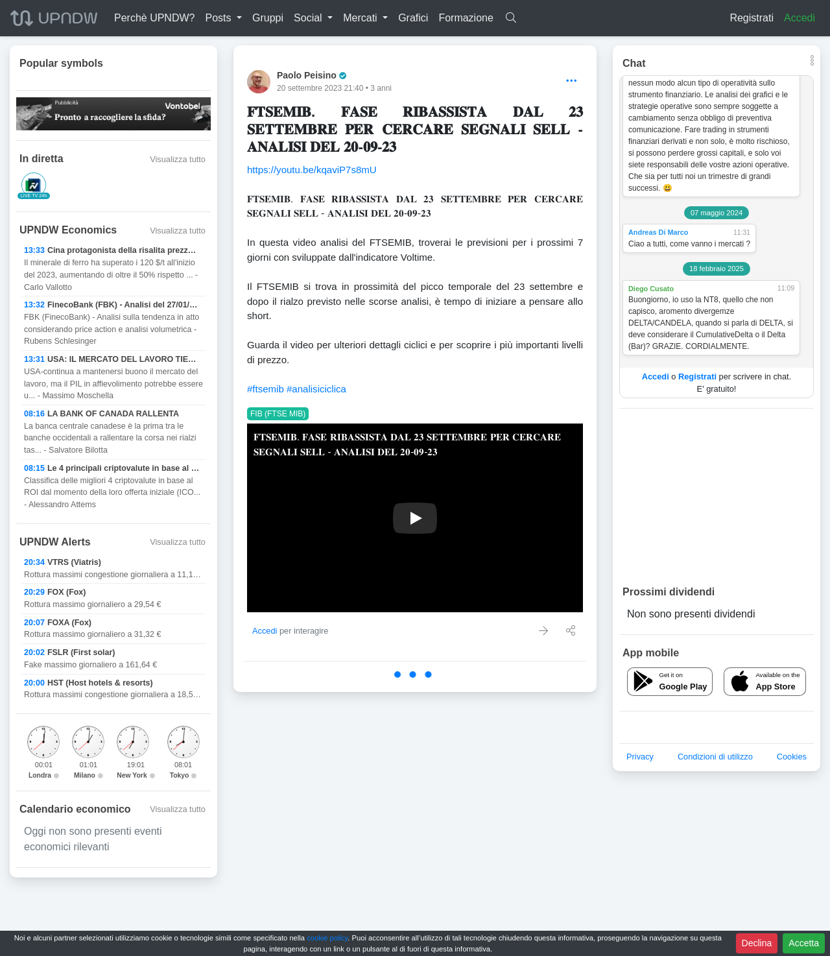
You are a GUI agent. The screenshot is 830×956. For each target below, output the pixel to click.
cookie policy (327, 938)
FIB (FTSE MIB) (277, 413)
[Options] (571, 81)
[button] (223, 18)
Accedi (799, 17)
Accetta (803, 943)
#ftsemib (265, 388)
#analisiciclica (316, 388)
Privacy (640, 756)
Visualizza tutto (178, 159)
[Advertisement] (716, 496)
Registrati (751, 17)
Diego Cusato (651, 289)
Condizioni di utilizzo (715, 756)
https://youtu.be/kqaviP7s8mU (312, 169)
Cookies (792, 756)
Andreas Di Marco (658, 232)
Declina (757, 943)
